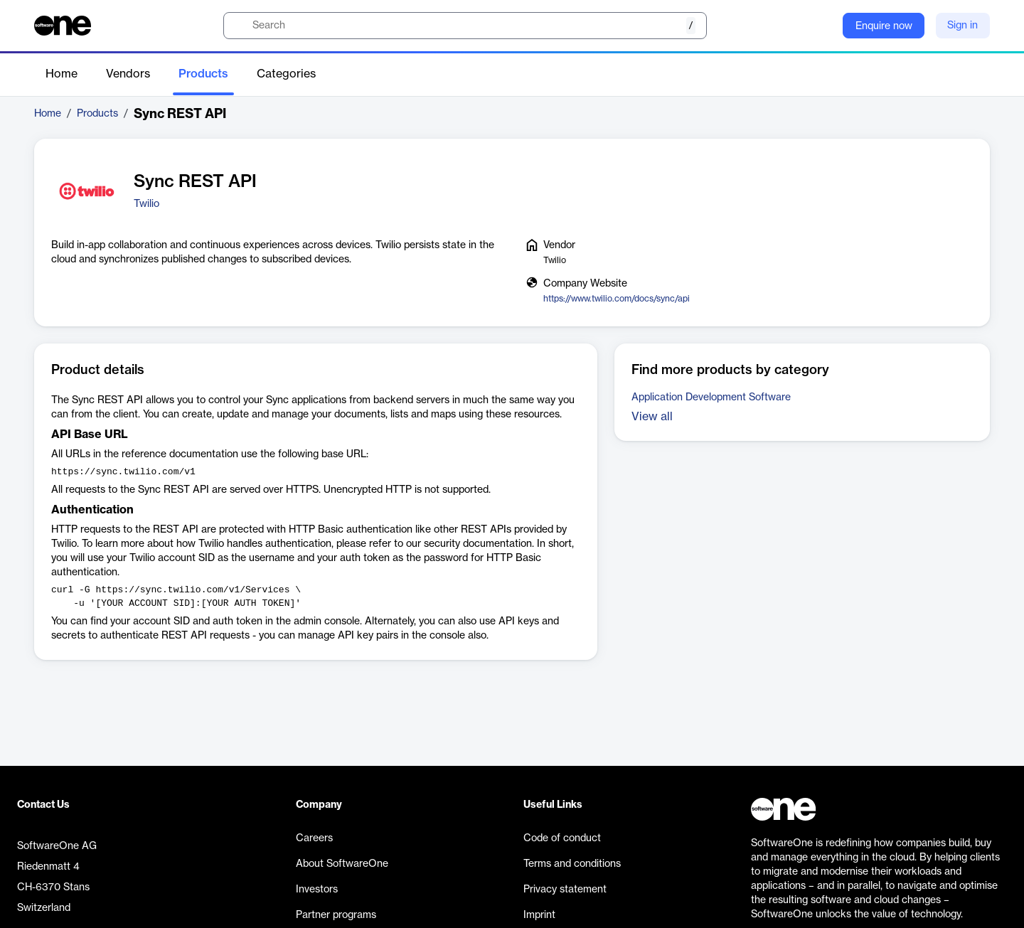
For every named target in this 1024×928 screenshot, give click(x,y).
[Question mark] (823, 25)
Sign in (962, 26)
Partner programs (336, 915)
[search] (465, 25)
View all (652, 416)
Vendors (128, 74)
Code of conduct (562, 838)
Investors (317, 890)
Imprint (539, 915)
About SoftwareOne (342, 864)
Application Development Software (711, 397)
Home (62, 74)
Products (203, 74)
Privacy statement (565, 890)
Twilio (146, 204)
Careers (314, 838)
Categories (286, 74)
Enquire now (883, 26)
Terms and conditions (572, 864)
